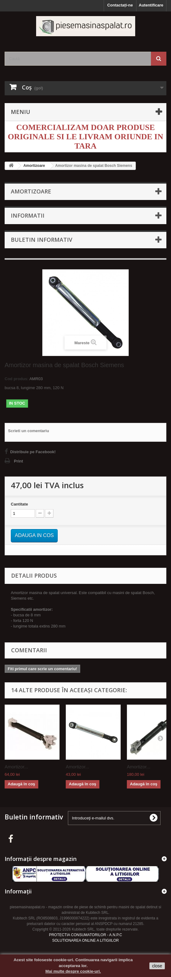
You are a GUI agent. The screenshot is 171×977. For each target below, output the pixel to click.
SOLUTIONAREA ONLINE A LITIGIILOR (85, 940)
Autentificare (151, 5)
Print (18, 461)
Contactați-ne (120, 5)
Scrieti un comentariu (28, 430)
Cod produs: (16, 378)
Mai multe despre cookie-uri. (73, 971)
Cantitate (19, 504)
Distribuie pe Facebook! (33, 451)
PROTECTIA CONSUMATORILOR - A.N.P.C (85, 935)
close (157, 965)
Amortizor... (16, 766)
